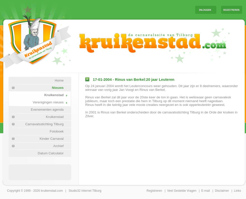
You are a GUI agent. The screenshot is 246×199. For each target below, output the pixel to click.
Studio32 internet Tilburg (85, 190)
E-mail (205, 190)
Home (59, 80)
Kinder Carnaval (51, 139)
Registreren (154, 190)
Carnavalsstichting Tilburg (44, 124)
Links (237, 190)
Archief (58, 146)
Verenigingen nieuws (48, 102)
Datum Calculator (51, 153)
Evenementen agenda (47, 109)
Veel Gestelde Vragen (181, 190)
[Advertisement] (129, 9)
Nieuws (58, 88)
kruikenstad (48, 190)
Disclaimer (222, 190)
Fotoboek (57, 131)
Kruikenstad (54, 95)
